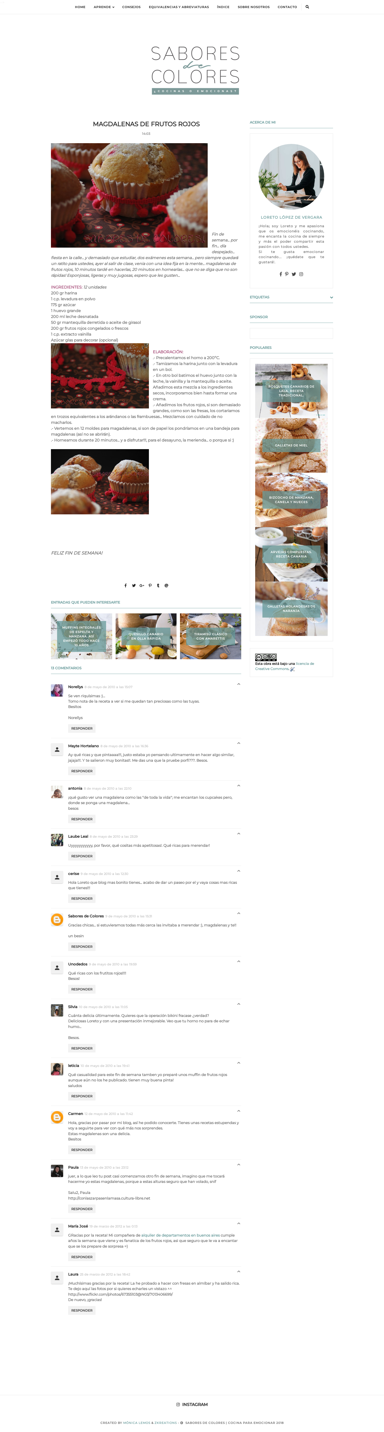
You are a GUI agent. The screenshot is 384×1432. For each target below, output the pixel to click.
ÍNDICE (223, 7)
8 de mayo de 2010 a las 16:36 (124, 746)
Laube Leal (78, 836)
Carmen (75, 1113)
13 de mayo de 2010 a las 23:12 (104, 1167)
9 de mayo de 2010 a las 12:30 (104, 874)
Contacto (287, 7)
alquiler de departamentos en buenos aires (180, 1235)
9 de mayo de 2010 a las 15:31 (128, 916)
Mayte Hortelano (83, 746)
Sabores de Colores (86, 916)
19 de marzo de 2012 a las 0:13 (113, 1226)
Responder (81, 728)
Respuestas (238, 685)
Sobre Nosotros (254, 7)
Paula (73, 1167)
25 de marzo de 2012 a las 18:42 (105, 1274)
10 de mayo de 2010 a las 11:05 (103, 1007)
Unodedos (77, 964)
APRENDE (104, 7)
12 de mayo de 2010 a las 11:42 (108, 1114)
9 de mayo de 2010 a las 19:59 (113, 964)
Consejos (131, 7)
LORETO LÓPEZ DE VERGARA (291, 217)
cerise (73, 873)
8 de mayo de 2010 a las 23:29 (114, 836)
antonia (75, 788)
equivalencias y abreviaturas (179, 7)
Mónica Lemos (136, 1423)
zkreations (166, 1423)
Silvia (72, 1006)
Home (80, 7)
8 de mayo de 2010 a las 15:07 (108, 687)
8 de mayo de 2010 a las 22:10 (108, 788)
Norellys (75, 686)
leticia (73, 1065)
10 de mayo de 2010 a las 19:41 (105, 1066)
